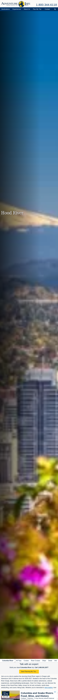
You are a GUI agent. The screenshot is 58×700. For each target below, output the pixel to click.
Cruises (26, 660)
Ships (44, 660)
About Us (27, 9)
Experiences (17, 9)
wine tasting (49, 687)
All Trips (18, 660)
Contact (47, 9)
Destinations (5, 9)
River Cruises (35, 660)
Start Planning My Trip (28, 671)
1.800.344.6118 (46, 4)
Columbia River (7, 660)
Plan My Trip (37, 9)
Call (41, 667)
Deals (50, 660)
